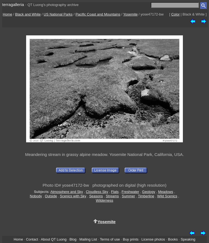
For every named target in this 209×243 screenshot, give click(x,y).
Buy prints (131, 239)
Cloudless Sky (97, 192)
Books (173, 239)
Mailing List (88, 239)
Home (7, 14)
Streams (112, 196)
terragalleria (13, 4)
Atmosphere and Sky (66, 192)
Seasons (96, 196)
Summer (128, 196)
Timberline (146, 196)
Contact (32, 239)
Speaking (188, 239)
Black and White (28, 14)
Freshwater (130, 192)
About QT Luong (53, 239)
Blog (72, 239)
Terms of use (110, 239)
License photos (153, 239)
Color (175, 14)
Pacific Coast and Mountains (97, 14)
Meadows (165, 192)
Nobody (36, 196)
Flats (115, 192)
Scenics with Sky (73, 196)
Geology (148, 192)
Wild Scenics (167, 196)
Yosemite (130, 14)
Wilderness (104, 200)
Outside (51, 196)
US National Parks (58, 14)
